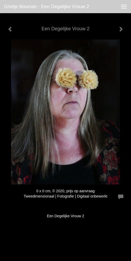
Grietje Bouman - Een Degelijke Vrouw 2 (46, 6)
